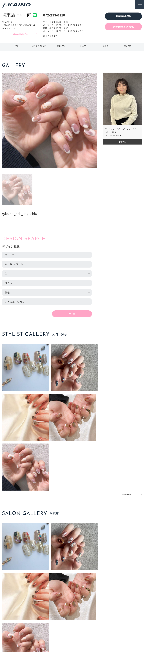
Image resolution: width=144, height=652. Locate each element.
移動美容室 (79, 608)
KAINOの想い (120, 608)
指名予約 (122, 141)
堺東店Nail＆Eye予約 (123, 26)
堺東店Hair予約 (123, 16)
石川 (60, 608)
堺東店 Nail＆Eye (20, 34)
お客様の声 (22, 621)
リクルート (119, 617)
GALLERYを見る (112, 135)
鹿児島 (61, 621)
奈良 (46, 626)
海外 (60, 626)
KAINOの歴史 (120, 612)
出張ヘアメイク (99, 608)
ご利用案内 (22, 612)
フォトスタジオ (81, 612)
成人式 (96, 617)
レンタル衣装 (80, 617)
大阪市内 (48, 612)
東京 (46, 608)
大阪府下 (48, 617)
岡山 (60, 612)
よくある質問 (22, 617)
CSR (116, 621)
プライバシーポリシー (124, 626)
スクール (97, 612)
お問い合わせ (120, 630)
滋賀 (46, 621)
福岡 (60, 617)
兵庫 (46, 630)
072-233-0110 (54, 15)
